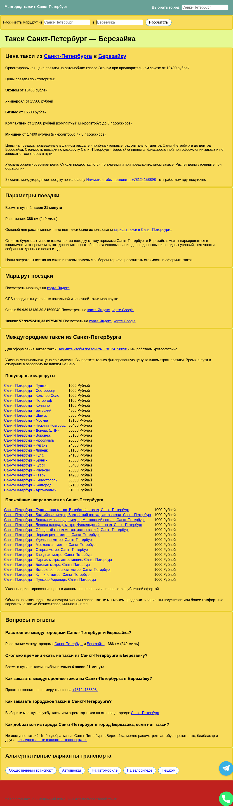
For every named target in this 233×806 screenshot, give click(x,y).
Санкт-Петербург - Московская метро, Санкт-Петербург (50, 545)
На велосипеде (139, 770)
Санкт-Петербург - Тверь (24, 475)
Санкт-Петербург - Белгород (27, 485)
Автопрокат (71, 770)
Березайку (112, 56)
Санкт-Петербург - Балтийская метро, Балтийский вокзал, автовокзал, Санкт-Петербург (77, 515)
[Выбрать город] (205, 7)
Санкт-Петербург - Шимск (25, 415)
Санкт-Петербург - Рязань (25, 445)
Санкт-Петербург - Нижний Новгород (35, 425)
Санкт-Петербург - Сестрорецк (29, 390)
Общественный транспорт (31, 770)
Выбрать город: (166, 7)
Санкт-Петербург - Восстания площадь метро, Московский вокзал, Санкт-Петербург (74, 520)
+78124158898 (85, 690)
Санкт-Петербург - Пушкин (26, 385)
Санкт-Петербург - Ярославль (29, 440)
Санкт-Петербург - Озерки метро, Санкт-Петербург (46, 550)
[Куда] (119, 22)
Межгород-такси (19, 7)
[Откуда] (67, 22)
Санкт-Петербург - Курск (24, 465)
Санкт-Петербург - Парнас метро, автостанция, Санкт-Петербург (58, 560)
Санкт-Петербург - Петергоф (28, 400)
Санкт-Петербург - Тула (23, 455)
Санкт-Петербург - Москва (26, 420)
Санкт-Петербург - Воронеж (27, 435)
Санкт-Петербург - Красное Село (31, 395)
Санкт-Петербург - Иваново (27, 470)
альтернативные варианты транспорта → (52, 740)
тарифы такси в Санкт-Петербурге (142, 230)
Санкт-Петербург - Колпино (27, 405)
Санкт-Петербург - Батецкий (27, 410)
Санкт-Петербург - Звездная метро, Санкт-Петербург (48, 555)
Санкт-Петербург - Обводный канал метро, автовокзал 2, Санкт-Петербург (66, 530)
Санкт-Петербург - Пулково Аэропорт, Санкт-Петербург (50, 579)
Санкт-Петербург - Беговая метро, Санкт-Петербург (47, 565)
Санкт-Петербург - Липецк (26, 450)
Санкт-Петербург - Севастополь (30, 480)
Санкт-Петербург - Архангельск (30, 490)
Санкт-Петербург (52, 7)
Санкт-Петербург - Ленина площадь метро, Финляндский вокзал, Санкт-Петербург (73, 525)
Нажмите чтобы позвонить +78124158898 (121, 180)
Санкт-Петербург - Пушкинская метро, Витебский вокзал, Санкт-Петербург (66, 510)
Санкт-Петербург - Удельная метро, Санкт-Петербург (48, 540)
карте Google (123, 310)
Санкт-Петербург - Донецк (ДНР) (31, 430)
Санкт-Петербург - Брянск (25, 460)
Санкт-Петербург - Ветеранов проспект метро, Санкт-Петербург (57, 570)
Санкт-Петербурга (68, 56)
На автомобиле (105, 770)
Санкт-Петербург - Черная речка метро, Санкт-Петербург (52, 535)
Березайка (95, 644)
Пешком (168, 770)
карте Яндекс (58, 288)
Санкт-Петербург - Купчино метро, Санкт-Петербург (47, 574)
